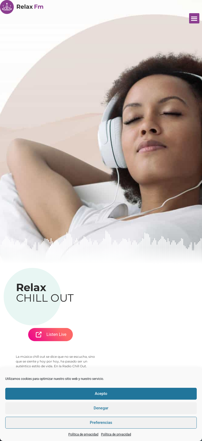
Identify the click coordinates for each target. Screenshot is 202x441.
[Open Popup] (39, 335)
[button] (194, 18)
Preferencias (101, 422)
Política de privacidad (83, 434)
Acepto (101, 393)
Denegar (101, 408)
